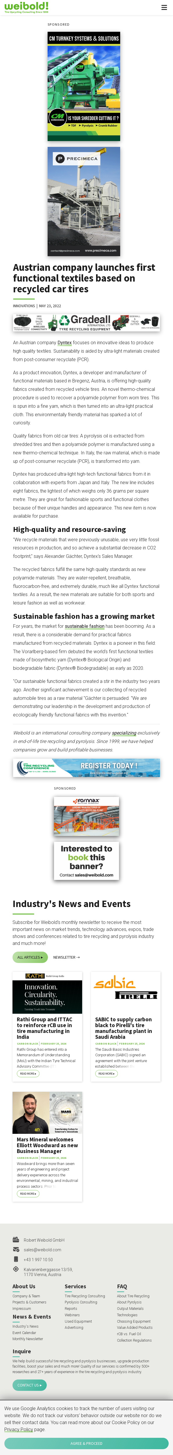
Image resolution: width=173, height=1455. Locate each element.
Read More (27, 1074)
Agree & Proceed (86, 1443)
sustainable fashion (84, 626)
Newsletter (64, 957)
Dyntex (64, 342)
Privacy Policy (18, 1429)
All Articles (28, 957)
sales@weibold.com (42, 1249)
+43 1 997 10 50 (38, 1259)
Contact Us (28, 1385)
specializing (124, 733)
